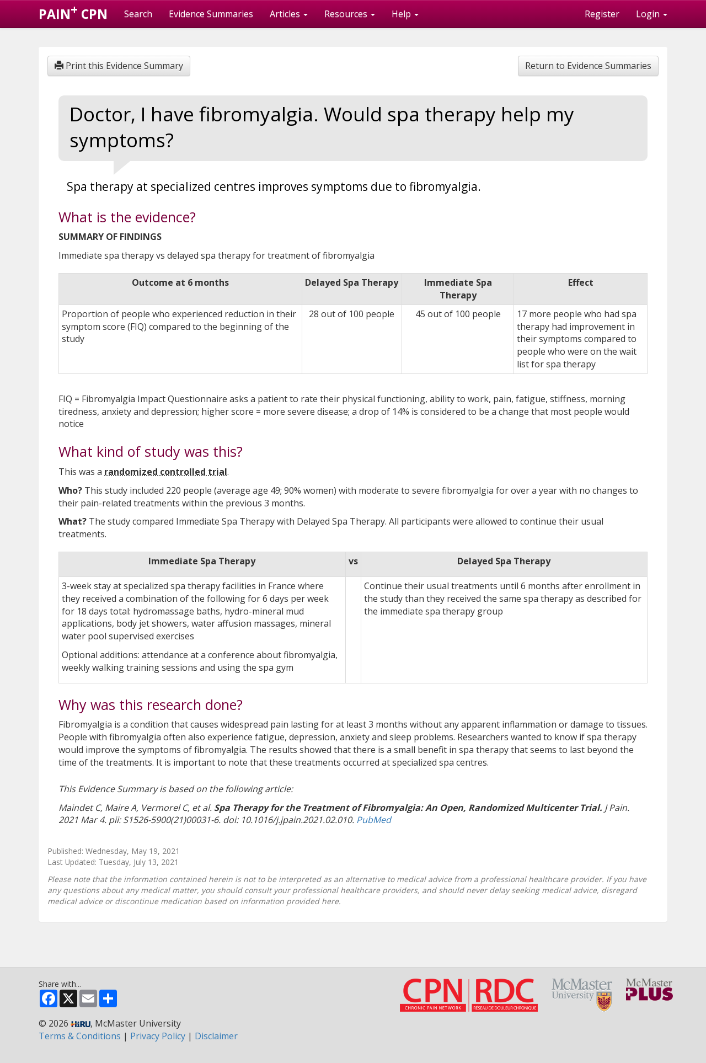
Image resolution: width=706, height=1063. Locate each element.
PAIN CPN (73, 12)
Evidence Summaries (211, 14)
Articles (289, 14)
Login (651, 14)
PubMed (373, 820)
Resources (349, 14)
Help (405, 14)
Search (138, 14)
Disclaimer (216, 1036)
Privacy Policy (157, 1036)
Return (588, 66)
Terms (80, 1036)
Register (602, 14)
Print (119, 66)
